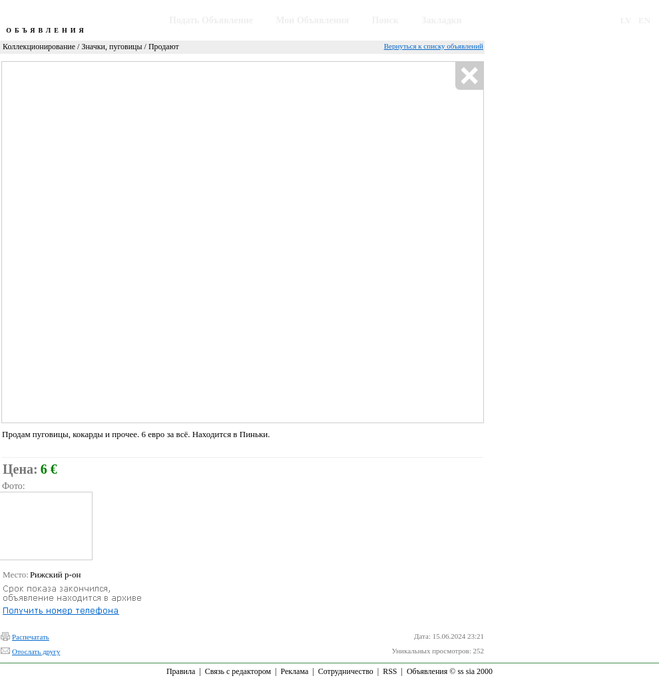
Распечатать (30, 637)
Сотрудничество (345, 671)
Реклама (294, 671)
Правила (180, 671)
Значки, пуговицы (111, 46)
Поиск (385, 20)
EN (644, 20)
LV (626, 20)
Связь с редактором (238, 671)
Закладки (441, 20)
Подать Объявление (211, 20)
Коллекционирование (39, 46)
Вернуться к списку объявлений (433, 46)
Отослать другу (36, 651)
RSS (390, 671)
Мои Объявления (312, 20)
